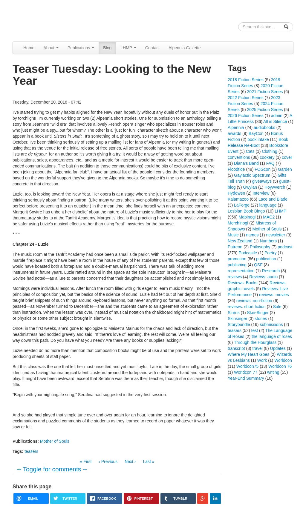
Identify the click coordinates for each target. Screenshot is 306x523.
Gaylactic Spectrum (252, 175)
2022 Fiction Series (246, 97)
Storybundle (239, 324)
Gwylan (250, 187)
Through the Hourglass (255, 342)
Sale (277, 306)
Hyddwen (236, 193)
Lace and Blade (272, 199)
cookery (267, 157)
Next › (130, 461)
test (254, 330)
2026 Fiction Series (246, 115)
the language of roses (272, 336)
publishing (237, 264)
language (268, 205)
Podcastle (248, 252)
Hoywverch (274, 187)
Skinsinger (237, 318)
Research (271, 270)
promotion (237, 258)
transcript (236, 348)
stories (261, 318)
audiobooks (264, 127)
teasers (31, 451)
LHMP (128, 47)
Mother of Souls (54, 441)
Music (233, 235)
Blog (107, 47)
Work (262, 360)
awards (234, 133)
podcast (285, 246)
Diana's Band (246, 163)
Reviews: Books (243, 282)
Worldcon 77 (245, 372)
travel (257, 348)
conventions (239, 157)
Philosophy (260, 246)
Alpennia (43, 20)
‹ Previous (108, 461)
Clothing (269, 151)
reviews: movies (274, 294)
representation (241, 270)
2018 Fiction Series (246, 79)
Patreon (235, 246)
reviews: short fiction (247, 306)
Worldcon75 (247, 366)
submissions (271, 324)
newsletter (275, 235)
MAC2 (269, 217)
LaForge (242, 205)
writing (273, 372)
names (252, 235)
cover (287, 157)
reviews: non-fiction (254, 300)
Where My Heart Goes (248, 354)
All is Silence (275, 121)
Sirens (234, 312)
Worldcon (283, 360)
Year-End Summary (246, 378)
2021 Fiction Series (265, 91)
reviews (235, 276)
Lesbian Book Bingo (246, 211)
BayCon (256, 133)
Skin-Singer (258, 312)
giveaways (262, 181)
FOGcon (262, 169)
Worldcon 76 (280, 366)
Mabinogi (247, 217)
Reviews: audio (263, 276)
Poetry (270, 252)
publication (266, 258)
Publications (81, 47)
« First (85, 461)
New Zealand (240, 241)
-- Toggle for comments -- (52, 469)
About (50, 47)
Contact (152, 47)
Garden (285, 169)
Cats (250, 151)
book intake (258, 139)
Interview (261, 193)
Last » (148, 461)
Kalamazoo (238, 199)
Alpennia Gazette (185, 47)
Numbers (268, 241)
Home (28, 47)
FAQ (270, 163)
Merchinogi (238, 223)
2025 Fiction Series (265, 109)
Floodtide (236, 169)
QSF (258, 264)
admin (276, 115)
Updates (278, 348)
